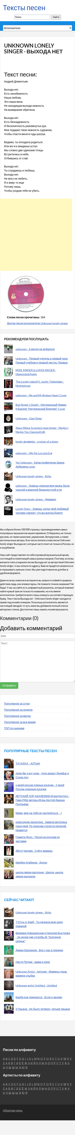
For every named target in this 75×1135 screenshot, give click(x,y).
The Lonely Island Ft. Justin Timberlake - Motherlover (40, 383)
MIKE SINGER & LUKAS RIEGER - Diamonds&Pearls (36, 372)
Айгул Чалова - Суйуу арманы (34, 850)
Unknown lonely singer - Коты (33, 476)
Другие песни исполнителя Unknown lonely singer (37, 323)
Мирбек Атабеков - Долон (31, 862)
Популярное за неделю (18, 709)
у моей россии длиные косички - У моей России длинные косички (40, 787)
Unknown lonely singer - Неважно (36, 499)
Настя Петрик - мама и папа (33, 962)
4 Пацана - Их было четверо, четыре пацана (43, 1009)
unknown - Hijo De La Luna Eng (34, 453)
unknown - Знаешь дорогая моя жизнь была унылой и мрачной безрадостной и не (43, 487)
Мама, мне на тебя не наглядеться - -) (39, 813)
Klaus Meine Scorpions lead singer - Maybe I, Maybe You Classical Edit (42, 430)
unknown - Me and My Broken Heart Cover (41, 395)
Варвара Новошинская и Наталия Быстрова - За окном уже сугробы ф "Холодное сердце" (43, 937)
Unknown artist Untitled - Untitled (36, 985)
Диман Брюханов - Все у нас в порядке (39, 950)
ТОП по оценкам (14, 728)
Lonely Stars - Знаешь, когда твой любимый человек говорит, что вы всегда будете (42, 510)
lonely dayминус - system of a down (37, 441)
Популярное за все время (20, 722)
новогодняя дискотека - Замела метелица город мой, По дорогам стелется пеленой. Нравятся (41, 826)
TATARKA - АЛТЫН (28, 763)
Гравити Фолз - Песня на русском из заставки (38, 839)
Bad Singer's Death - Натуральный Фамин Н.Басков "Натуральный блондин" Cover (41, 406)
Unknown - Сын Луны (29, 418)
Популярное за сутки (17, 703)
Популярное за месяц (17, 715)
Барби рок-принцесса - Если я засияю (39, 997)
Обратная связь (12, 1110)
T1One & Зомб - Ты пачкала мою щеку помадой (39, 924)
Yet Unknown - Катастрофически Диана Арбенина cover (40, 464)
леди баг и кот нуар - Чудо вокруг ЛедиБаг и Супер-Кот (42, 775)
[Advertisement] (36, 235)
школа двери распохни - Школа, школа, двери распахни (40, 874)
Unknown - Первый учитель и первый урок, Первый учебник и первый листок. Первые (42, 360)
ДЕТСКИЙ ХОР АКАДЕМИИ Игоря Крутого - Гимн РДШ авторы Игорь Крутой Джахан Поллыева (42, 800)
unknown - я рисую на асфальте (35, 349)
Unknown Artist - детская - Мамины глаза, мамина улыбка (41, 973)
